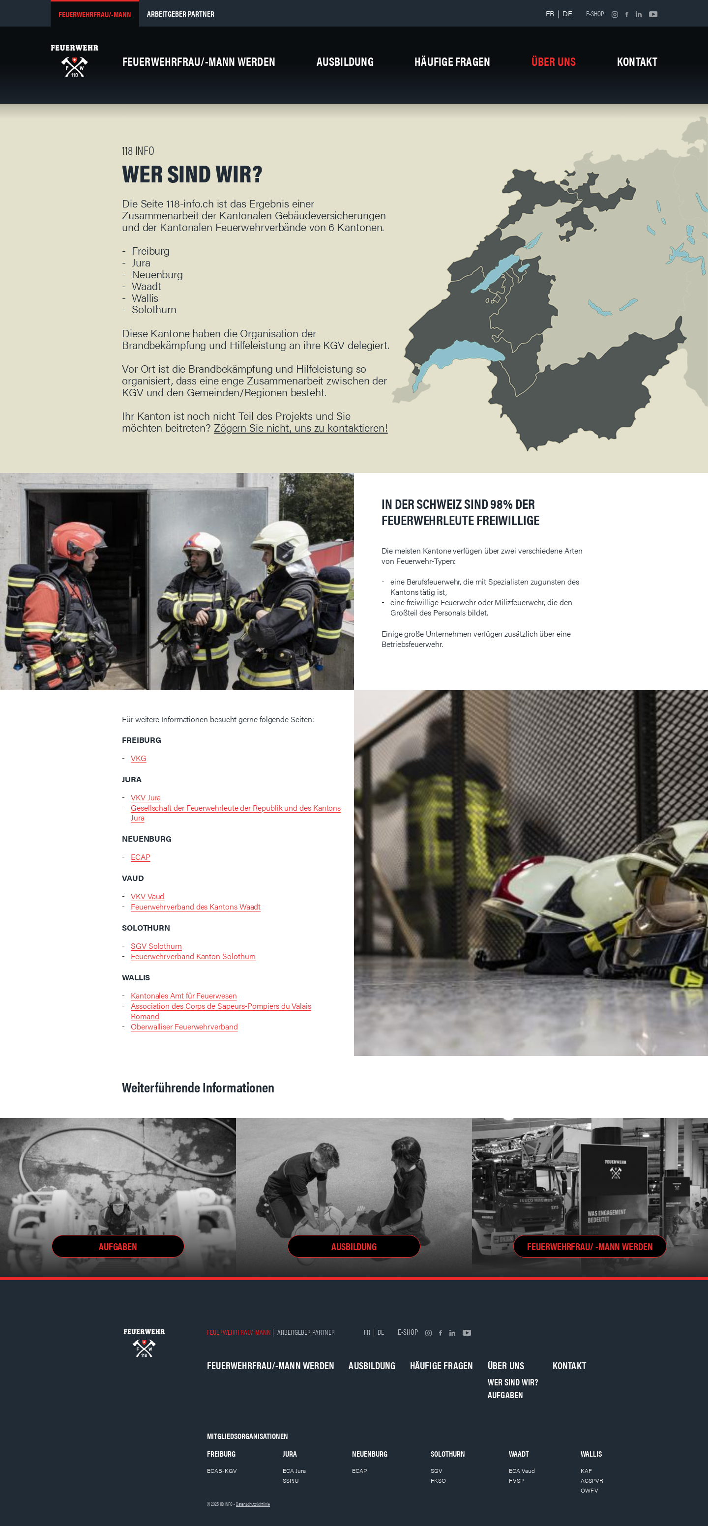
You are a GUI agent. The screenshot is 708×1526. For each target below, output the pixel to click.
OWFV (589, 1490)
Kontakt (637, 61)
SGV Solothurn (156, 945)
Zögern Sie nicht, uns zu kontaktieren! (301, 427)
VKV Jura (146, 797)
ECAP (140, 856)
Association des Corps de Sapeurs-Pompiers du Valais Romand (221, 1011)
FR (550, 13)
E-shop (595, 13)
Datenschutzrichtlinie (253, 1503)
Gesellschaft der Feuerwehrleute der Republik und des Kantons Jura (236, 812)
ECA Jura (294, 1470)
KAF (586, 1470)
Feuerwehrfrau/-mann (95, 14)
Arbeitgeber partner (180, 13)
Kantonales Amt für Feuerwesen (184, 995)
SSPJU (291, 1480)
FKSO (438, 1480)
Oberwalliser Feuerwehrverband (184, 1026)
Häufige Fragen (452, 61)
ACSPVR (592, 1480)
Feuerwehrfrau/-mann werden (199, 61)
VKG (139, 757)
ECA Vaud (522, 1470)
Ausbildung (345, 61)
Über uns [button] (553, 61)
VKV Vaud (147, 896)
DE (567, 13)
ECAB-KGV (222, 1470)
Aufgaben (506, 1394)
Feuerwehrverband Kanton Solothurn (193, 956)
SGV (436, 1470)
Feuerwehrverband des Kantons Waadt (196, 906)
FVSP (516, 1480)
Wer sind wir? (513, 1382)
